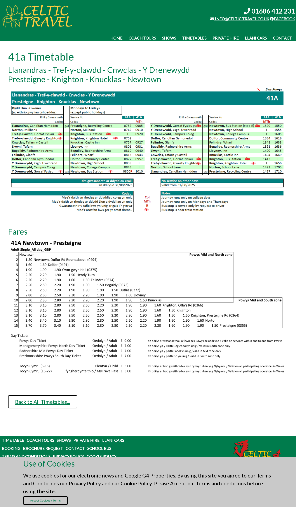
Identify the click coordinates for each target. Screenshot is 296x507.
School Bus (99, 448)
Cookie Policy (136, 483)
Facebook (282, 18)
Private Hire (225, 38)
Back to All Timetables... (42, 402)
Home (116, 38)
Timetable (13, 440)
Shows (169, 38)
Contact (282, 38)
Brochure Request (43, 448)
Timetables (194, 38)
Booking (11, 448)
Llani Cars (256, 38)
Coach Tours (142, 38)
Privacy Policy (85, 483)
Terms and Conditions (26, 456)
